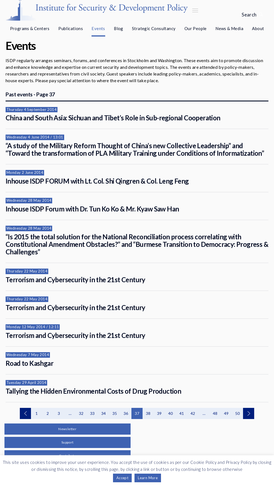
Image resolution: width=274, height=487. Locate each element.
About (258, 28)
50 (237, 413)
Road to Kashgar (29, 363)
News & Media (229, 28)
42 (193, 413)
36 (126, 413)
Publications (70, 28)
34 (103, 413)
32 (81, 413)
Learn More (148, 478)
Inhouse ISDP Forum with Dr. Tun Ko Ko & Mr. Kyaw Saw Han (92, 209)
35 (114, 413)
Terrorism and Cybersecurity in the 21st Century (75, 279)
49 (226, 413)
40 (170, 413)
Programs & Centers (30, 28)
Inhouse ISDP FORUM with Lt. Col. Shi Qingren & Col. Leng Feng (97, 181)
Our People (195, 28)
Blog (118, 28)
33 (92, 413)
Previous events (25, 413)
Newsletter (67, 429)
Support (67, 442)
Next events (248, 413)
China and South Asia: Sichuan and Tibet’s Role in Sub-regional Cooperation (113, 117)
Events (98, 28)
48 (215, 413)
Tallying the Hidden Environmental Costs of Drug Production (93, 391)
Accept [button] (122, 478)
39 (159, 413)
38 (148, 413)
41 (181, 413)
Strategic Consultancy (154, 28)
